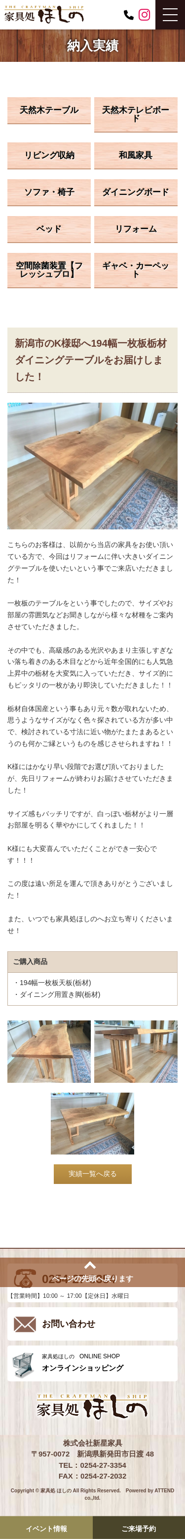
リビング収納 (49, 155)
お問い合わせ (68, 1324)
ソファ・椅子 (49, 192)
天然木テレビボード (135, 114)
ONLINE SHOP (107, 1362)
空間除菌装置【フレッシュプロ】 (49, 270)
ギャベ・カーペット (135, 270)
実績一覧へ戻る (93, 1174)
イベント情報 (46, 1528)
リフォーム (136, 229)
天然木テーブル (49, 110)
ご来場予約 (138, 1528)
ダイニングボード (135, 192)
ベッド (49, 229)
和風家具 (135, 155)
